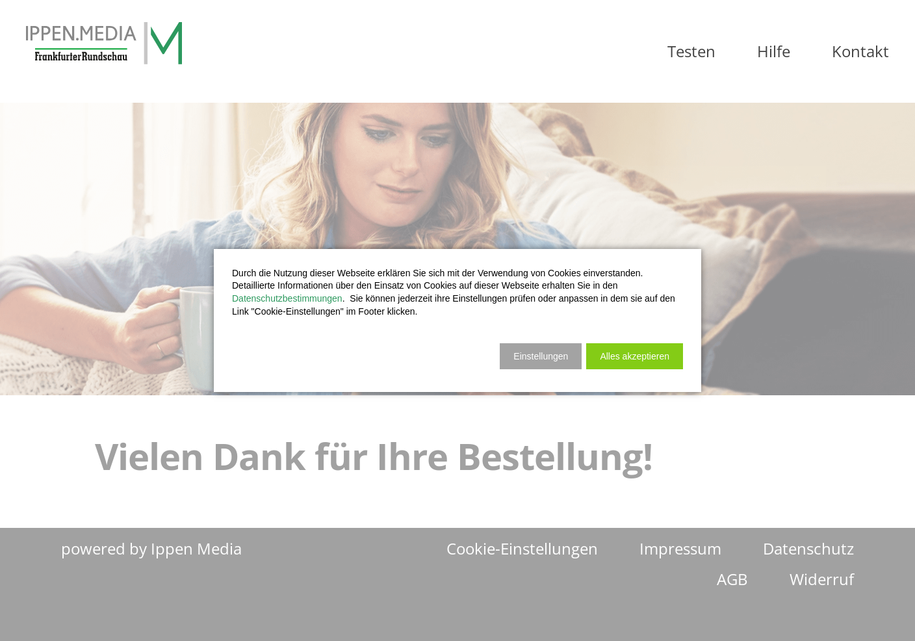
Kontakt (860, 51)
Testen (691, 51)
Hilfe (773, 51)
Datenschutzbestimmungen (287, 298)
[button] (634, 356)
